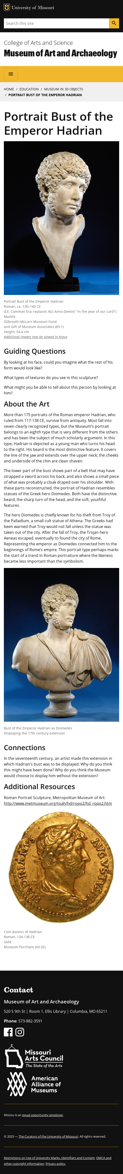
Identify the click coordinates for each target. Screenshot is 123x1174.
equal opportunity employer (42, 1115)
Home (9, 89)
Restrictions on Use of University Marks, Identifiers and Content (49, 1158)
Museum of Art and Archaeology (60, 52)
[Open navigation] (11, 74)
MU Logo (7, 7)
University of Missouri (33, 8)
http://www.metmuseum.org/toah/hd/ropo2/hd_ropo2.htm (58, 803)
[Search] (114, 23)
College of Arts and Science (38, 43)
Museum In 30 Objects (63, 89)
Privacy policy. (56, 1163)
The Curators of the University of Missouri (48, 1136)
